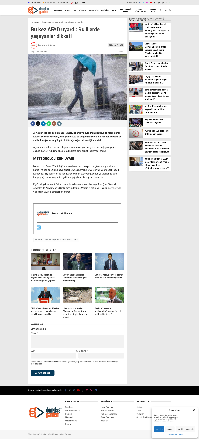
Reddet (170, 429)
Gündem (82, 10)
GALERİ (34, 3)
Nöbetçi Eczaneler (109, 414)
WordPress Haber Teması (59, 434)
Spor (114, 10)
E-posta (83, 351)
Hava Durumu (107, 407)
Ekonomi (93, 10)
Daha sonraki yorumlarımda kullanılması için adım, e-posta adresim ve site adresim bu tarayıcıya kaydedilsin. (74, 362)
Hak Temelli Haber (125, 10)
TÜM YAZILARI (116, 45)
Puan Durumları (107, 417)
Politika (105, 10)
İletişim (139, 407)
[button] (194, 410)
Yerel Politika (71, 420)
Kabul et (159, 429)
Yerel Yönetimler (140, 10)
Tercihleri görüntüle (185, 429)
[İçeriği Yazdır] (59, 123)
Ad (33, 351)
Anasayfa (58, 10)
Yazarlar (140, 414)
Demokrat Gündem (47, 45)
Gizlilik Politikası (173, 434)
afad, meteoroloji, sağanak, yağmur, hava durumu (57, 240)
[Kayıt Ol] (161, 10)
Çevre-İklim (153, 10)
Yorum (34, 333)
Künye (181, 434)
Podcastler (70, 10)
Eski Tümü (120, 52)
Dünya (68, 424)
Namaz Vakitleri (108, 410)
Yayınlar (104, 420)
